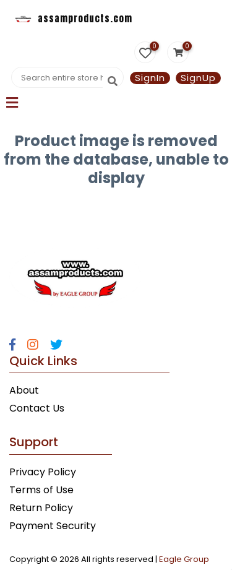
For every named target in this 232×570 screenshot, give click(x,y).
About (24, 390)
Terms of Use (41, 490)
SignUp (198, 78)
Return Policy (41, 508)
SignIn (150, 78)
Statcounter (29, 207)
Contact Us (36, 408)
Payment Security (52, 526)
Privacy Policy (42, 472)
